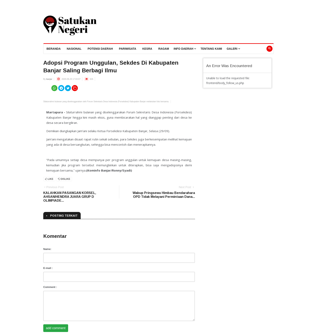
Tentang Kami (211, 48)
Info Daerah (185, 48)
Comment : (50, 287)
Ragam (163, 48)
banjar (49, 79)
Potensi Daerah (100, 48)
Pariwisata (127, 48)
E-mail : (48, 268)
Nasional (74, 48)
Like (49, 179)
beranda (53, 48)
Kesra (147, 48)
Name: (47, 249)
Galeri (233, 48)
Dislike (64, 179)
